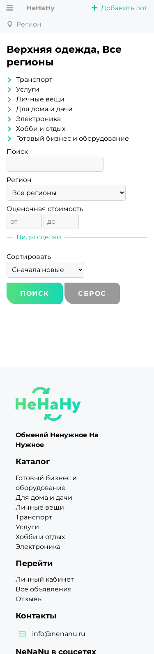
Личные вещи (40, 99)
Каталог (33, 461)
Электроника (38, 119)
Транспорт (34, 79)
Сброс (92, 293)
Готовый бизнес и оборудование (72, 138)
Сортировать (29, 257)
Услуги (27, 89)
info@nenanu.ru (58, 634)
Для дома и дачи (44, 109)
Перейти (34, 563)
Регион (19, 180)
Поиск (17, 151)
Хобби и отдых (40, 129)
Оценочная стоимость (45, 209)
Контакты (36, 615)
